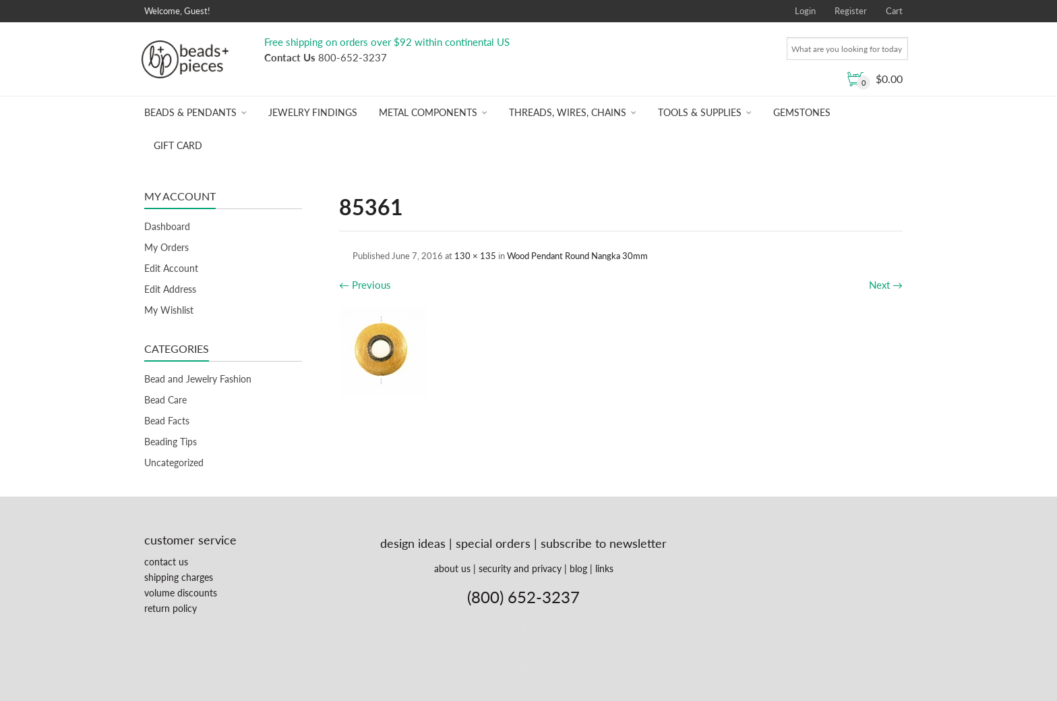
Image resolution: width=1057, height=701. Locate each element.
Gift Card (178, 145)
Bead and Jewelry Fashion (197, 379)
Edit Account (171, 268)
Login (805, 10)
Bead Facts (166, 420)
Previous (365, 285)
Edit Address (170, 289)
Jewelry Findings (312, 112)
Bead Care (165, 399)
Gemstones (802, 112)
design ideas (413, 543)
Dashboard (167, 226)
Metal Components (428, 112)
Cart (894, 10)
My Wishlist (168, 310)
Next (886, 285)
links (604, 568)
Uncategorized (174, 462)
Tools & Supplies (700, 112)
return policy (170, 608)
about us (452, 568)
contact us (166, 561)
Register (851, 10)
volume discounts (180, 592)
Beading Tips (170, 441)
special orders (493, 543)
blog (578, 568)
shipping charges (178, 577)
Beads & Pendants (190, 112)
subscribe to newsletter (604, 543)
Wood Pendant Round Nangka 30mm (577, 255)
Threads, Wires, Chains (567, 112)
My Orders (166, 247)
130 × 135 (475, 255)
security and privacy (520, 568)
